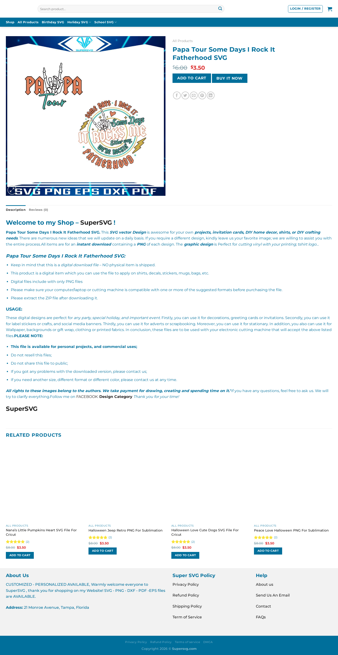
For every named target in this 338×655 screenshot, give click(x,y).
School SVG (105, 22)
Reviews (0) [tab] (38, 210)
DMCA (208, 642)
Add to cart (191, 78)
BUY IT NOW (229, 78)
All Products (28, 22)
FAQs (261, 617)
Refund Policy (186, 595)
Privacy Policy (186, 584)
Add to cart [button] (20, 555)
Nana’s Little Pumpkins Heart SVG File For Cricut (41, 532)
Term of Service (187, 617)
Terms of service (187, 642)
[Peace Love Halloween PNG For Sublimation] (293, 483)
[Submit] (220, 9)
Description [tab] (16, 210)
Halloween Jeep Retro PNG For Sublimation (125, 530)
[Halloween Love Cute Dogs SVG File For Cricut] (210, 483)
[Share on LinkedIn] (211, 95)
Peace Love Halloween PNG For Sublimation (291, 530)
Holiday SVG (79, 22)
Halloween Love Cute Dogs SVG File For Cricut (205, 532)
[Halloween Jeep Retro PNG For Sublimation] (127, 483)
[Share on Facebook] (177, 95)
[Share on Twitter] (185, 95)
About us (264, 584)
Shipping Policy (187, 606)
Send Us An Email (273, 595)
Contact (263, 606)
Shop (10, 22)
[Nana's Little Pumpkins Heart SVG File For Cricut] (45, 483)
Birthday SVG (53, 22)
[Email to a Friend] (194, 95)
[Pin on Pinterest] (202, 95)
